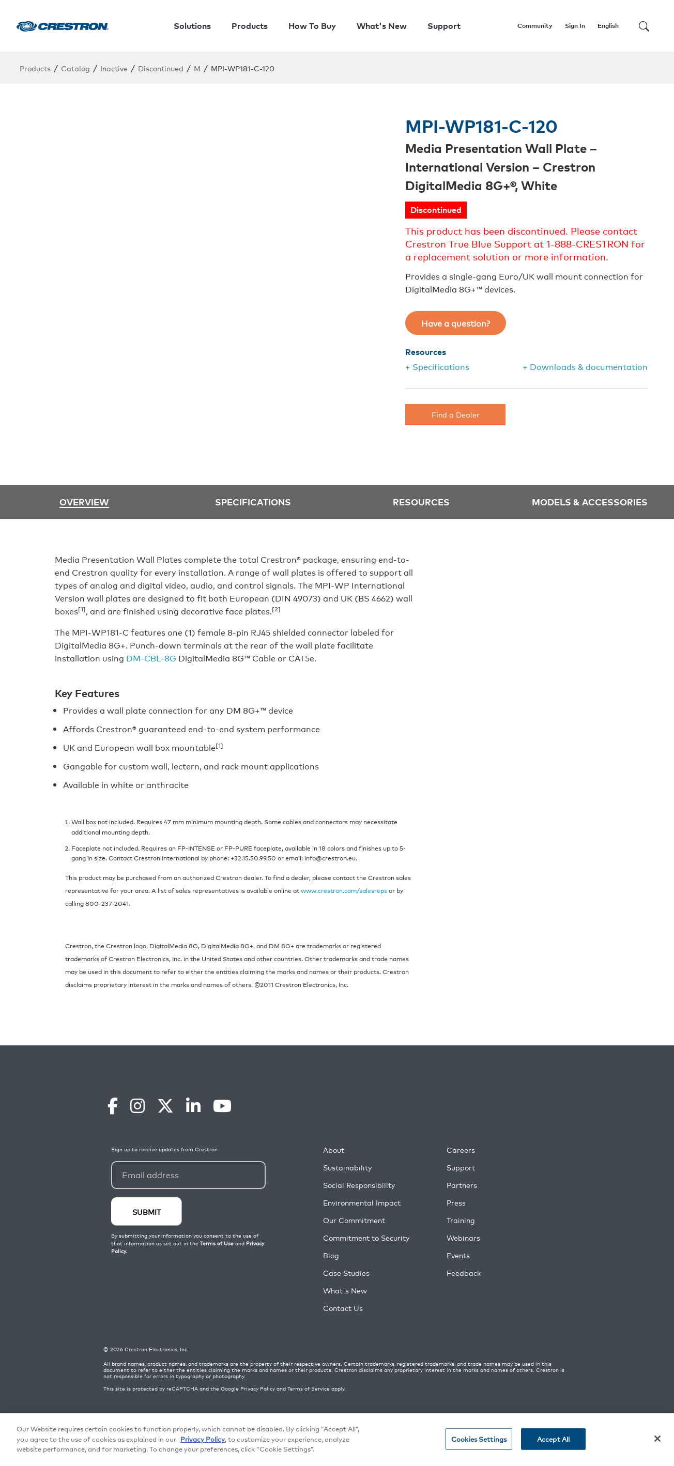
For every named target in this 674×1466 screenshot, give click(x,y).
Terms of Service (308, 1388)
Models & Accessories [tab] (589, 501)
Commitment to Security (366, 1237)
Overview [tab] (84, 502)
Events (458, 1255)
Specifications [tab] (253, 501)
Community (535, 25)
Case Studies (346, 1273)
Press (456, 1202)
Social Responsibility (359, 1185)
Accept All (553, 1438)
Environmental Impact (362, 1202)
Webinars (463, 1237)
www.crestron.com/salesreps (344, 890)
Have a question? (455, 323)
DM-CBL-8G (151, 657)
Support (461, 1167)
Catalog (75, 68)
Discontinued (160, 68)
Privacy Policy (257, 1388)
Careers (461, 1150)
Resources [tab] (421, 501)
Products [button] (250, 26)
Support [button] (444, 26)
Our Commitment (354, 1220)
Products (35, 68)
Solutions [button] (192, 26)
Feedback (464, 1273)
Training (461, 1220)
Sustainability (347, 1167)
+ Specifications (437, 366)
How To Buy (312, 26)
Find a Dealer (456, 414)
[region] (337, 1439)
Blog (331, 1255)
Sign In (575, 25)
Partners (462, 1185)
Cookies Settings (479, 1438)
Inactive (114, 68)
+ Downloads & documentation (585, 366)
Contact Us (343, 1308)
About (333, 1150)
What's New (382, 26)
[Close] (657, 1438)
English (608, 25)
